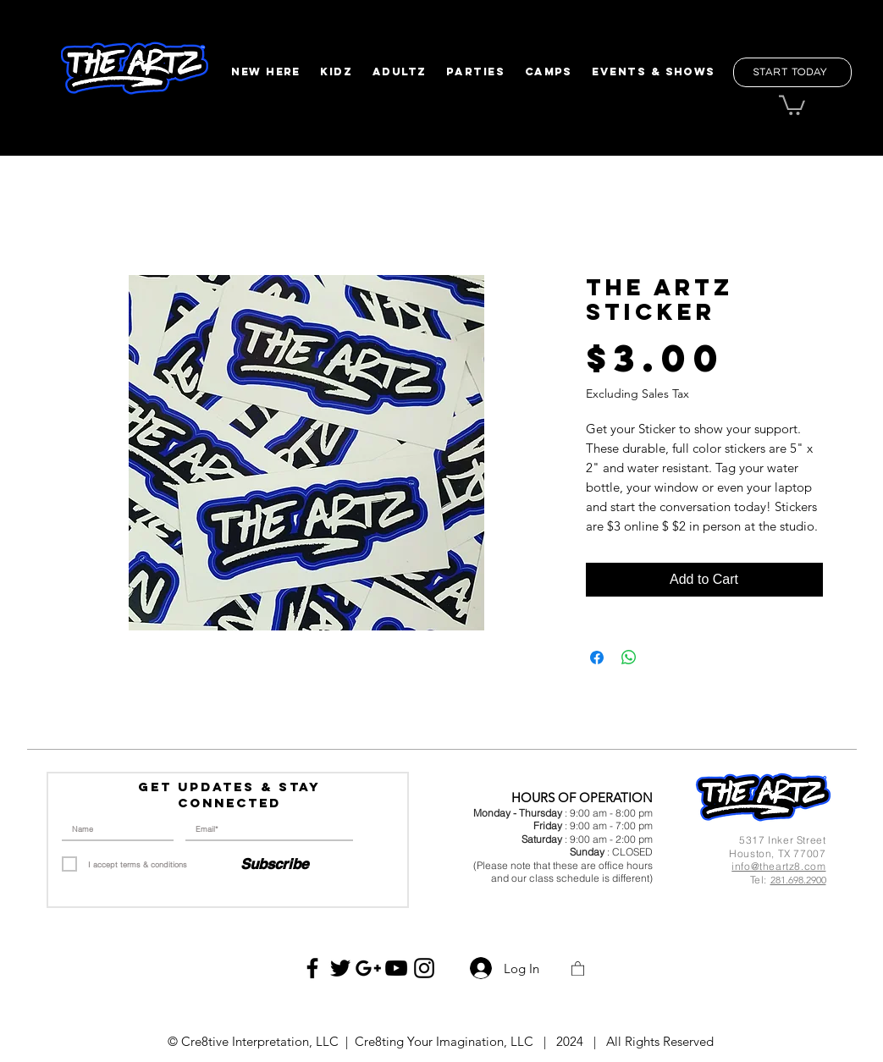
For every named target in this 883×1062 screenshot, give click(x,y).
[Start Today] (792, 72)
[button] (266, 72)
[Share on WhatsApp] (629, 657)
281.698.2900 (798, 879)
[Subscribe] (274, 865)
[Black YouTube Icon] (396, 968)
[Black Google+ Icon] (368, 968)
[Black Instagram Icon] (424, 968)
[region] (133, 68)
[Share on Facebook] (597, 657)
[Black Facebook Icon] (312, 968)
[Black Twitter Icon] (340, 968)
